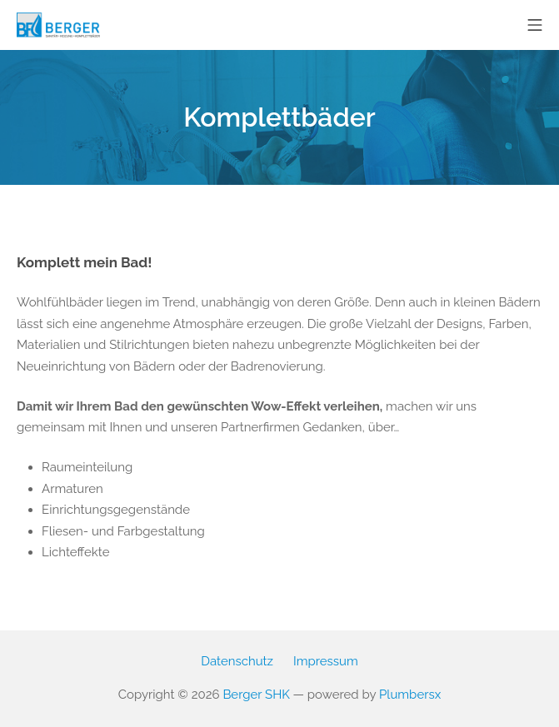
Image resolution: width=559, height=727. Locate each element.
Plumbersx (410, 694)
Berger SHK (255, 694)
